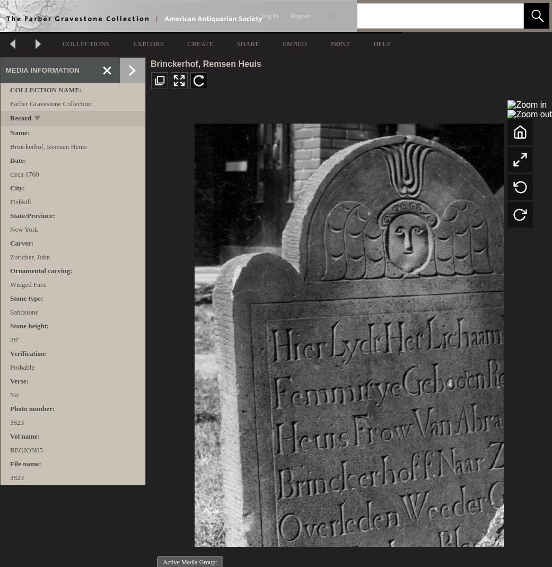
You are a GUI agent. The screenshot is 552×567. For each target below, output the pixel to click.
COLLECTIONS (86, 44)
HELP (382, 44)
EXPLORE (148, 44)
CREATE (200, 44)
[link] (507, 16)
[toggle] (38, 119)
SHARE (247, 44)
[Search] (428, 16)
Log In (269, 16)
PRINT (340, 44)
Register (301, 16)
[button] (536, 16)
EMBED (295, 44)
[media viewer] (349, 332)
